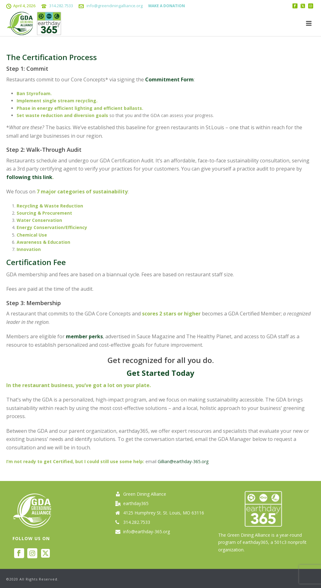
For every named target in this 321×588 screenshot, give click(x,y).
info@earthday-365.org (146, 531)
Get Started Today (160, 373)
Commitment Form (169, 79)
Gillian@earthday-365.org (183, 461)
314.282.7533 (61, 5)
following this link (29, 177)
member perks (84, 336)
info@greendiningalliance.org (115, 5)
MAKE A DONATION (166, 5)
